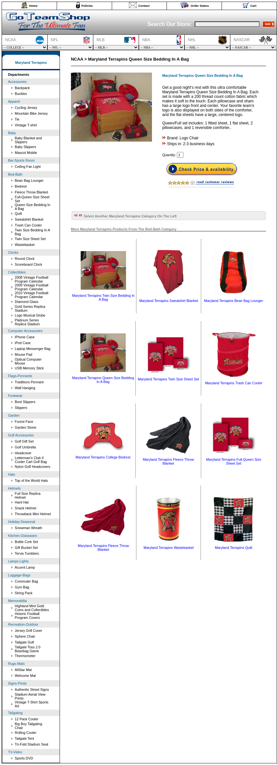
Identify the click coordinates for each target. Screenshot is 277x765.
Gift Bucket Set (26, 548)
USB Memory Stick (29, 368)
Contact (144, 5)
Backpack (22, 88)
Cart (253, 5)
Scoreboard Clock (28, 264)
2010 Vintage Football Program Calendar (32, 295)
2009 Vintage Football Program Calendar (32, 287)
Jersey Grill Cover (28, 630)
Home (33, 5)
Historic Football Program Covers (27, 616)
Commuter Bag (26, 581)
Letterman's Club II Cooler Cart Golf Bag (31, 460)
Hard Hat (22, 502)
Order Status (199, 5)
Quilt (18, 213)
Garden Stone (25, 427)
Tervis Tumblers (27, 553)
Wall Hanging (25, 388)
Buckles (21, 94)
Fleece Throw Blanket (31, 192)
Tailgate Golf (24, 642)
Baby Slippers (25, 147)
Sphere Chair (25, 636)
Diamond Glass (27, 302)
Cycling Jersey (26, 108)
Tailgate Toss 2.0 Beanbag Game (27, 649)
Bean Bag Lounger (29, 180)
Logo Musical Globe (30, 315)
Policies (87, 5)
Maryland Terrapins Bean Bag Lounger (233, 301)
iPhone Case (25, 337)
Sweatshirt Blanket (29, 219)
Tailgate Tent (24, 738)
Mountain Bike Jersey (31, 113)
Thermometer (25, 656)
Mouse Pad (23, 354)
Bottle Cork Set (26, 542)
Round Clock (25, 259)
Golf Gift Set (24, 441)
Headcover (23, 453)
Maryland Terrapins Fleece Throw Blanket (168, 461)
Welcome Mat (25, 676)
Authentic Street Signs (32, 689)
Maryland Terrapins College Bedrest (102, 457)
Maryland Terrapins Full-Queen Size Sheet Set (233, 461)
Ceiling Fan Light (28, 166)
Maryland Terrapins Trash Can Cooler (233, 383)
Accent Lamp (25, 567)
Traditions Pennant (29, 382)
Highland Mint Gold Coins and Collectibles (32, 608)
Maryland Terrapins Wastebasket (169, 548)
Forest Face (24, 421)
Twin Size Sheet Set (30, 239)
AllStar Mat (23, 670)
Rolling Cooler (26, 733)
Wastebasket (25, 245)
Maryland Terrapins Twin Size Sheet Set (168, 379)
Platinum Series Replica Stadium (27, 322)
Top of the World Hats (31, 480)
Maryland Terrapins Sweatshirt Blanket (168, 301)
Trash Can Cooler (28, 225)
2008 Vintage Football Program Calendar (32, 279)
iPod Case (23, 343)
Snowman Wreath (28, 528)
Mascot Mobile (26, 153)
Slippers (21, 408)
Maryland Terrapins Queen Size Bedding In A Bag (103, 380)
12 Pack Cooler (27, 719)
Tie (17, 119)
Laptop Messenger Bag (33, 349)
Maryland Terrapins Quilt (233, 548)
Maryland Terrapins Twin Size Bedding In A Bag (103, 297)
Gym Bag (22, 587)
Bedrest (21, 186)
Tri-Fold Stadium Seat (31, 744)
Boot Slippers (25, 402)
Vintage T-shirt (26, 125)
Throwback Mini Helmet (33, 514)
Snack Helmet (25, 508)
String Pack (24, 593)
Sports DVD (24, 758)
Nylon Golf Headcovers (33, 467)
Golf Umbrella (25, 447)
